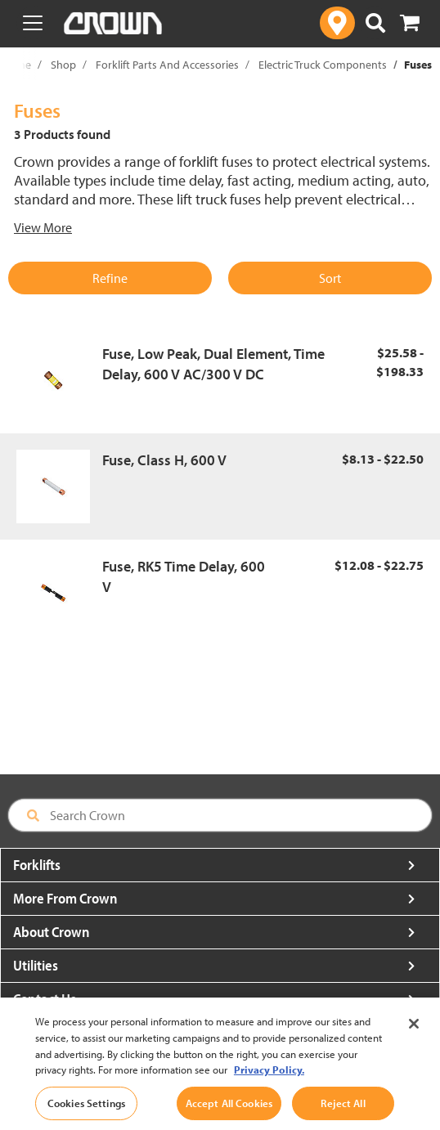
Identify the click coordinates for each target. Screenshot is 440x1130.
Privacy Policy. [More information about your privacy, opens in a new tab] (269, 1087)
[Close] (414, 1042)
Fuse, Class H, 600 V (164, 460)
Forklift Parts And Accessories (167, 64)
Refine (110, 278)
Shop (63, 64)
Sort (330, 278)
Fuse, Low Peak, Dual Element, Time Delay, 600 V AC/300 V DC (213, 364)
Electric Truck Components (322, 64)
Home (16, 64)
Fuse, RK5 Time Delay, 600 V (183, 577)
